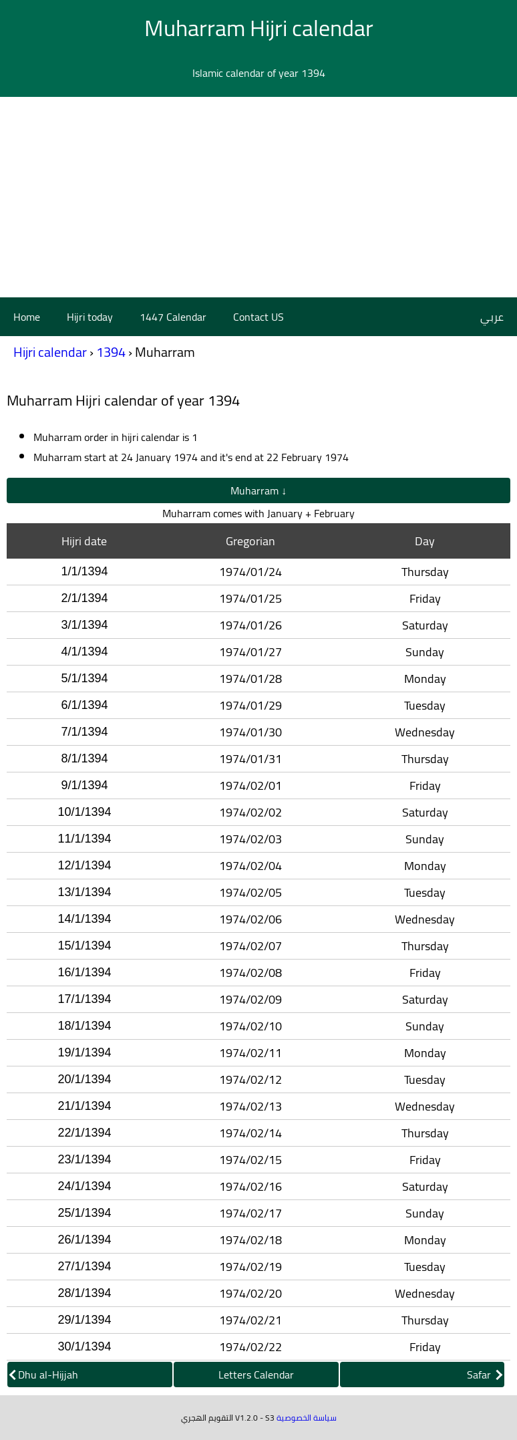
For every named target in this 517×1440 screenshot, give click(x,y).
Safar (484, 1374)
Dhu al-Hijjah (43, 1374)
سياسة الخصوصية (307, 1417)
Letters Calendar (256, 1374)
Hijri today (90, 317)
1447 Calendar (173, 317)
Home (26, 317)
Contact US (258, 317)
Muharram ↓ (258, 490)
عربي (492, 317)
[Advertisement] (258, 197)
